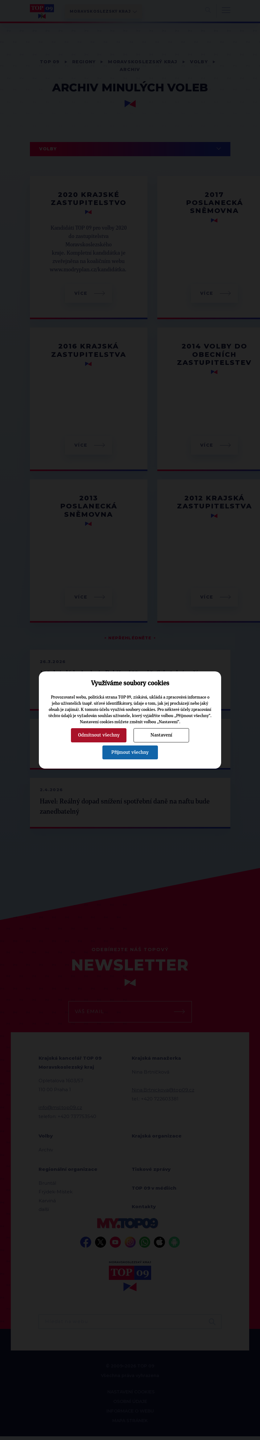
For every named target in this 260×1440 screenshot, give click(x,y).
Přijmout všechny (130, 752)
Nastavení (161, 735)
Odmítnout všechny (99, 735)
